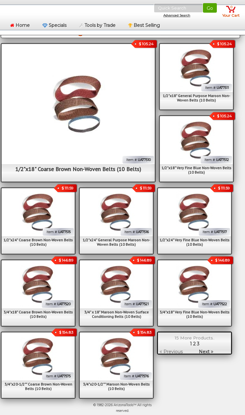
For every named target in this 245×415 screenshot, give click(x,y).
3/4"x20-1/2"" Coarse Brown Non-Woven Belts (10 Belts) (38, 386)
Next (206, 352)
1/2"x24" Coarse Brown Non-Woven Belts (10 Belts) (38, 242)
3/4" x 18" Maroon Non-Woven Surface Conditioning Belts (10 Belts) (116, 314)
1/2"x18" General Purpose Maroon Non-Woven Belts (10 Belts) (196, 97)
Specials (54, 25)
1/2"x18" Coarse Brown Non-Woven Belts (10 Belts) (78, 169)
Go (210, 8)
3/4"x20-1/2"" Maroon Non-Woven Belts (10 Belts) (116, 386)
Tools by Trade (97, 25)
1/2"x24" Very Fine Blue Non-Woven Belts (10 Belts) (194, 242)
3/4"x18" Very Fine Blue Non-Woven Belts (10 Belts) (194, 314)
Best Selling (144, 25)
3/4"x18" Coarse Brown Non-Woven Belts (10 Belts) (38, 314)
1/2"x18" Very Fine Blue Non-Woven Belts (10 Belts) (196, 170)
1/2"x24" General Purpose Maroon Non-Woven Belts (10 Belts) (116, 242)
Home (20, 25)
